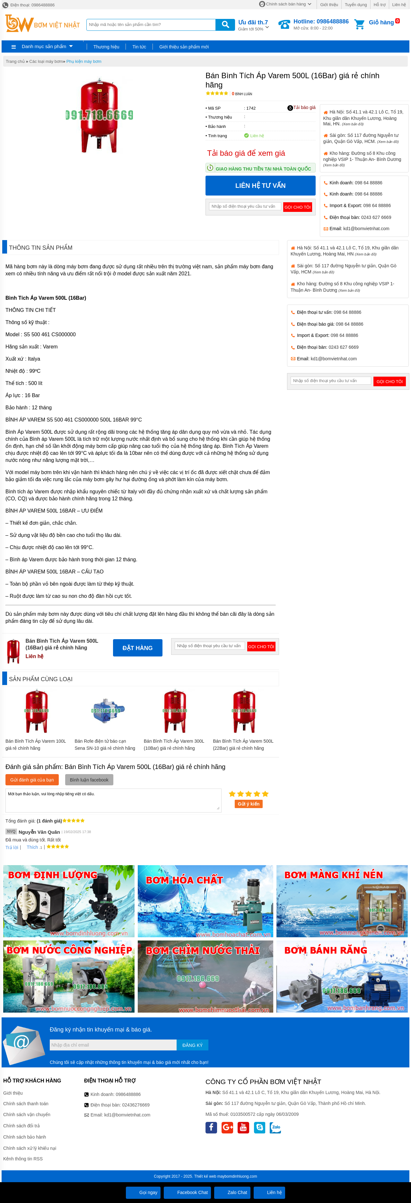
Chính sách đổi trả (21, 1125)
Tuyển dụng (356, 4)
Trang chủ (15, 61)
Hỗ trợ (380, 4)
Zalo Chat (232, 1192)
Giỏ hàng (381, 22)
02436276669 (136, 1104)
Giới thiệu (329, 4)
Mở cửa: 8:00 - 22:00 (321, 24)
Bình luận (242, 94)
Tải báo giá (301, 108)
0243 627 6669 (376, 217)
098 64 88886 (368, 182)
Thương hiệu (106, 46)
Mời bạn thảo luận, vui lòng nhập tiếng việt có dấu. (113, 800)
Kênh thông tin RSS (23, 1158)
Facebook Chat (187, 1192)
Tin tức (139, 46)
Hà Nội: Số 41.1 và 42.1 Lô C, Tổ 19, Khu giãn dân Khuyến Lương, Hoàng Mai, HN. (363, 117)
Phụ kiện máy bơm (83, 61)
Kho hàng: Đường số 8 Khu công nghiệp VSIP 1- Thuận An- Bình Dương (362, 159)
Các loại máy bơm (46, 61)
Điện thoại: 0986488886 (28, 5)
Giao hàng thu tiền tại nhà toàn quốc (263, 168)
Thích (30, 847)
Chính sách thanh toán (25, 1103)
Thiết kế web (205, 1176)
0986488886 (128, 1094)
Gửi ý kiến (249, 803)
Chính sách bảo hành (24, 1137)
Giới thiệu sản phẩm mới (184, 46)
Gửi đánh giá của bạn (32, 779)
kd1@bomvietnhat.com (366, 228)
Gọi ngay (143, 1192)
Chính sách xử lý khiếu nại (29, 1148)
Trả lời (11, 847)
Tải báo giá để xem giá (246, 153)
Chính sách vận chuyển (26, 1114)
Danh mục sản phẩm (44, 46)
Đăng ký (192, 1045)
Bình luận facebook (89, 779)
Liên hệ (399, 4)
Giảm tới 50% (253, 24)
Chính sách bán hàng (286, 4)
